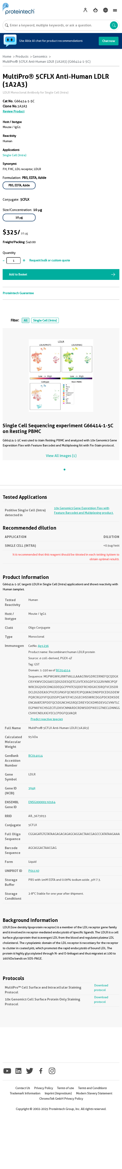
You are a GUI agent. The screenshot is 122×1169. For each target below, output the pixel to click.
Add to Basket (18, 274)
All (25, 320)
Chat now (108, 41)
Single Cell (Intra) (45, 320)
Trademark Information (25, 1093)
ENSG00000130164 (41, 802)
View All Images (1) (61, 456)
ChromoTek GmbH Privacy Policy (61, 1098)
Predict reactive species (46, 719)
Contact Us (22, 1088)
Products (22, 57)
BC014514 (63, 670)
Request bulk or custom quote (49, 260)
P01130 (33, 870)
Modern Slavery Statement (94, 1093)
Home (7, 57)
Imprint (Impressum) (58, 1093)
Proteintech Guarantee (18, 293)
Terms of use (65, 1088)
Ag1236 (43, 646)
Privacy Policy (43, 1088)
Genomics (40, 57)
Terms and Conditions (92, 1088)
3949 (31, 788)
